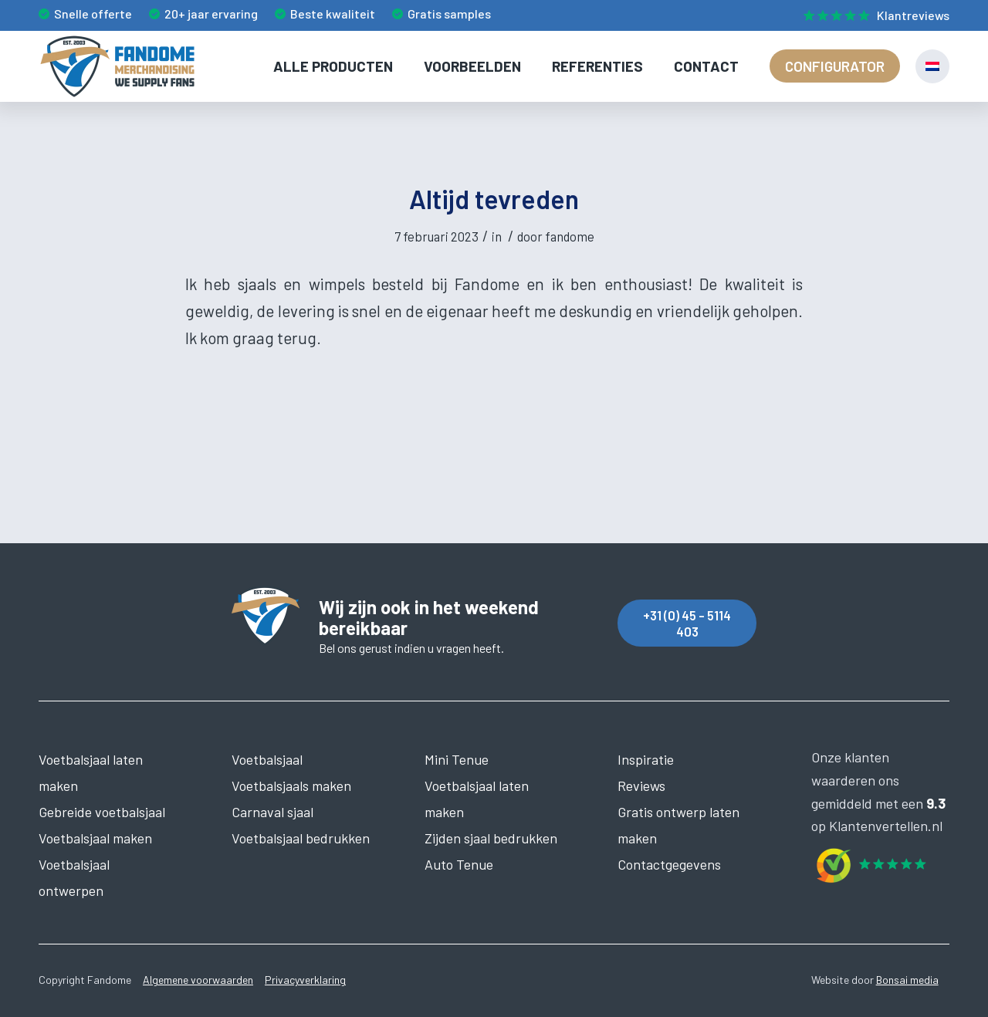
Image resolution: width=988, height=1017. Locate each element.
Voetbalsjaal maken (95, 837)
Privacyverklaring (305, 979)
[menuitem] (872, 16)
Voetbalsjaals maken (291, 785)
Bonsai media (907, 979)
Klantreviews (913, 15)
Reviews (641, 785)
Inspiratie (646, 759)
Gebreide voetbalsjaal (102, 811)
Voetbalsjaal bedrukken (301, 837)
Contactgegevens (669, 864)
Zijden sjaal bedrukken (491, 837)
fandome (569, 236)
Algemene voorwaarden (198, 979)
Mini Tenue (457, 759)
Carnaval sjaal (272, 811)
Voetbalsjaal (267, 759)
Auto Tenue (459, 864)
